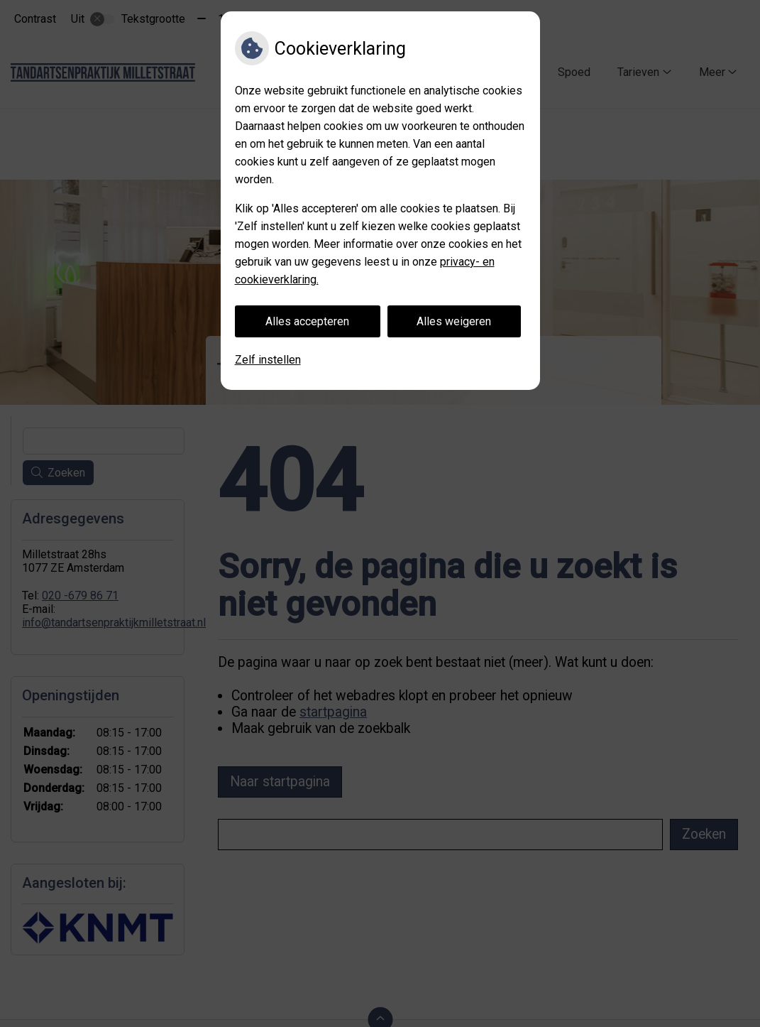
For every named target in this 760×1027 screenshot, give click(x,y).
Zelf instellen (268, 359)
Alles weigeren (454, 321)
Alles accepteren (307, 321)
